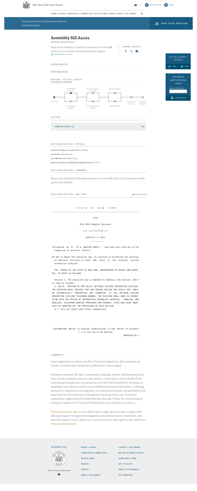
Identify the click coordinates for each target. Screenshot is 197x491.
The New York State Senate (48, 6)
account (82, 419)
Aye (174, 66)
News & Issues (28, 16)
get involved (155, 6)
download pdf (140, 201)
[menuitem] (28, 16)
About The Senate (150, 16)
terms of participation (63, 431)
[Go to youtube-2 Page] (58, 481)
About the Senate (90, 482)
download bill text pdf (63, 61)
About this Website (129, 477)
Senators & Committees (64, 16)
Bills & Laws (97, 16)
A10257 (97, 170)
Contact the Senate (129, 454)
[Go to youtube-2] (135, 6)
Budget (85, 471)
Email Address (176, 88)
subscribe (180, 98)
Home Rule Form (127, 465)
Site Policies (125, 471)
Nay (187, 66)
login (171, 6)
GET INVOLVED (125, 482)
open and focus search (172, 17)
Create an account (61, 419)
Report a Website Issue (131, 460)
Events (122, 16)
